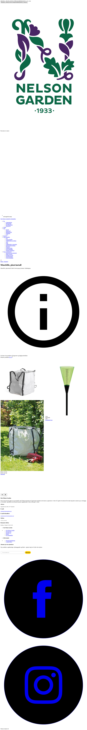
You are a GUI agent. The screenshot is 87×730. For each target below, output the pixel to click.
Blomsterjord (9, 232)
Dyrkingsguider (9, 256)
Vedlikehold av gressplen (11, 244)
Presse (7, 534)
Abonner (28, 552)
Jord (7, 242)
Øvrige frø (8, 226)
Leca (7, 234)
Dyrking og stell (9, 255)
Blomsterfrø (8, 223)
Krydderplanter (9, 224)
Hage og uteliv (9, 254)
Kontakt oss (8, 532)
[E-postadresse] (12, 552)
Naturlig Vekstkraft (10, 250)
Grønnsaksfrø (9, 222)
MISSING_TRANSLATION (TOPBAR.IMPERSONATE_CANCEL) (14, 2)
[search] (1, 260)
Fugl (7, 243)
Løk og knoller (9, 239)
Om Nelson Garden (5, 218)
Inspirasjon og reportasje (11, 253)
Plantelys (8, 246)
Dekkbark (8, 233)
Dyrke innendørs (9, 257)
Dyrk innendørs (9, 249)
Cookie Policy (9, 541)
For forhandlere (12, 218)
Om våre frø (8, 531)
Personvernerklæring (10, 540)
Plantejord (8, 231)
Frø (6, 238)
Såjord (7, 229)
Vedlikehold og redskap (11, 240)
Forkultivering (9, 248)
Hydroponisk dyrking (10, 245)
